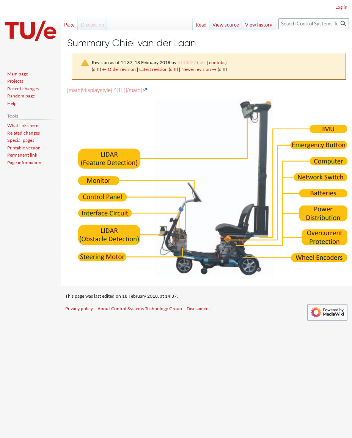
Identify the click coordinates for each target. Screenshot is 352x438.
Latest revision (153, 69)
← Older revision (119, 69)
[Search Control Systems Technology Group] (313, 23)
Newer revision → (199, 69)
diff (96, 69)
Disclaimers (198, 308)
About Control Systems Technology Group (139, 308)
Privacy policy (79, 308)
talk (202, 62)
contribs (217, 62)
